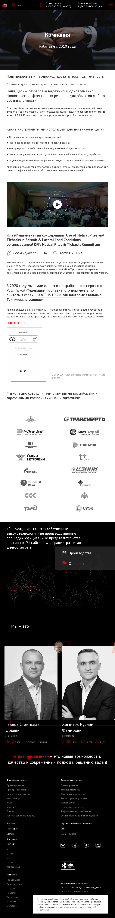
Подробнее (16, 322)
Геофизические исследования (75, 811)
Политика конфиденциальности (74, 883)
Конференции (14, 866)
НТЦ (9, 849)
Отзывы (11, 888)
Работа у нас (13, 879)
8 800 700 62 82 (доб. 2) (58, 6)
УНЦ (9, 858)
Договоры (12, 905)
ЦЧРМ (10, 853)
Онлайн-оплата (68, 833)
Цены (63, 828)
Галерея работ (67, 802)
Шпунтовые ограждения (72, 793)
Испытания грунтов (70, 789)
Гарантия (11, 806)
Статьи (10, 833)
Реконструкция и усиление (73, 798)
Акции (10, 802)
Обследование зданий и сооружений (79, 815)
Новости (11, 892)
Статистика (12, 897)
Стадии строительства (18, 793)
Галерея (10, 811)
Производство (14, 884)
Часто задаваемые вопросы (21, 815)
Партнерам (12, 828)
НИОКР (11, 844)
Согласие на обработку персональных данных (80, 887)
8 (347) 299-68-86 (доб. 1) (91, 6)
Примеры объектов (17, 789)
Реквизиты (12, 901)
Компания (12, 874)
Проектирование (15, 785)
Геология (11, 823)
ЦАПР (10, 862)
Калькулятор (13, 798)
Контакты (12, 839)
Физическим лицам (16, 780)
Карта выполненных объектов (76, 823)
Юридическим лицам (71, 780)
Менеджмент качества (72, 806)
